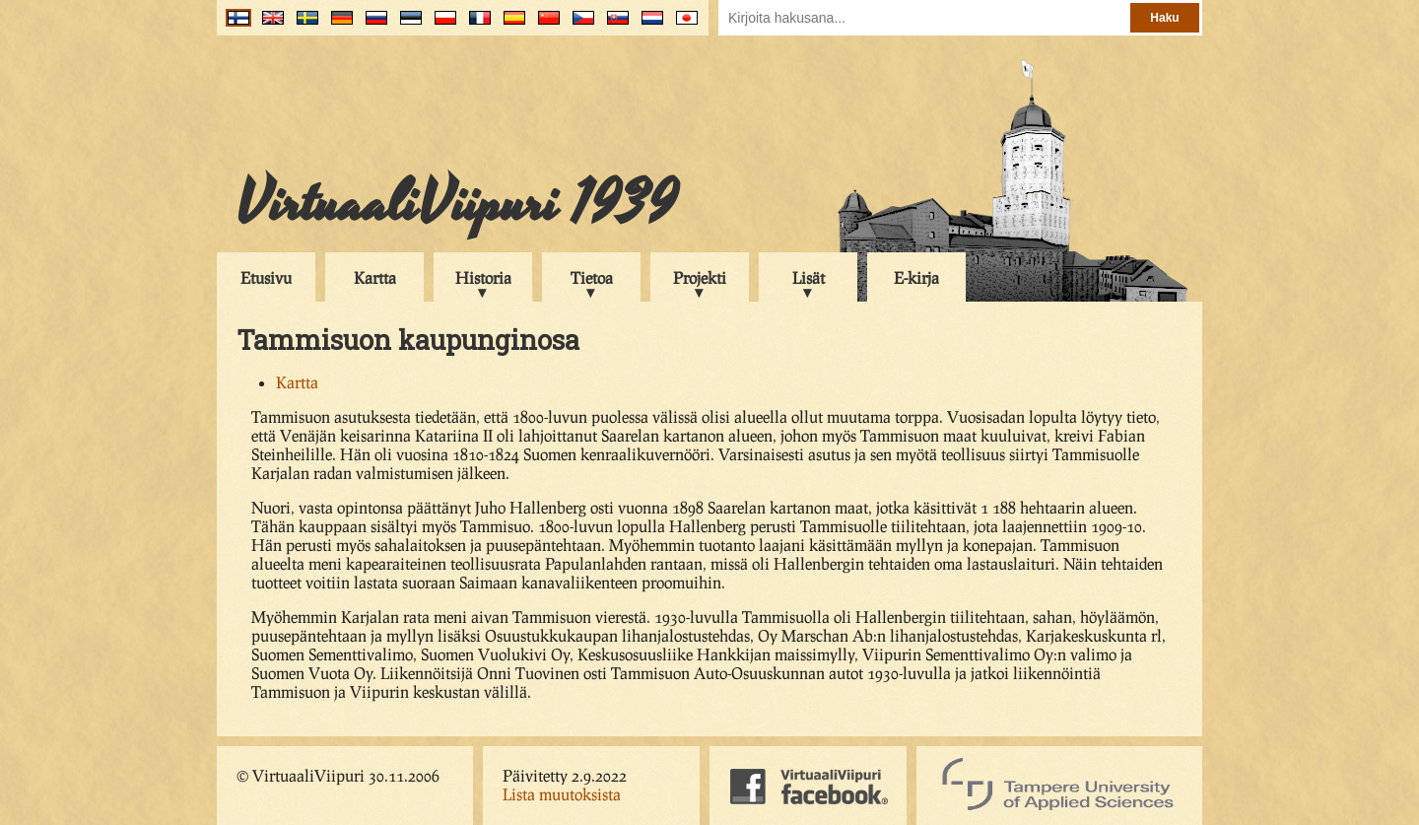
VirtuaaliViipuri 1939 (456, 204)
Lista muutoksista (562, 794)
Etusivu (266, 277)
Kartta (375, 277)
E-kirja (916, 277)
